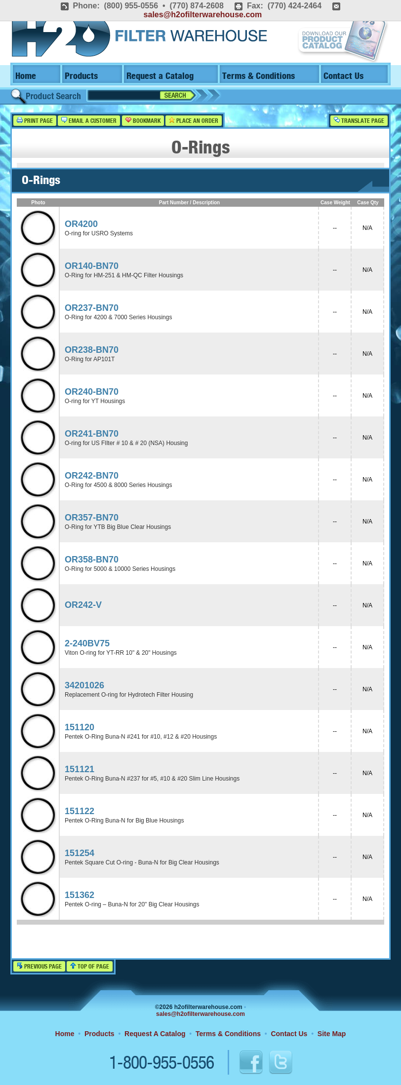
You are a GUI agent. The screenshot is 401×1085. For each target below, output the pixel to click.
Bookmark (142, 120)
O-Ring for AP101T (90, 359)
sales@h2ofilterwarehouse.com (203, 14)
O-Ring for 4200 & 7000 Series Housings (118, 317)
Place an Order (193, 120)
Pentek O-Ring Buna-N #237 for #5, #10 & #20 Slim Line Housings (152, 778)
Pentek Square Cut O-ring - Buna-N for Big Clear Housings (142, 862)
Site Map (332, 1034)
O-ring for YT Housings (95, 401)
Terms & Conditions (258, 76)
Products (81, 76)
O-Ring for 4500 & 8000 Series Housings (118, 485)
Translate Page (359, 120)
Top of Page (89, 966)
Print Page (35, 120)
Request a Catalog (160, 76)
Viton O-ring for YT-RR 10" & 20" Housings (121, 652)
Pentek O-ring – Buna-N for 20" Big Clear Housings (132, 904)
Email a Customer (89, 120)
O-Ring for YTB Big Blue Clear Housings (118, 527)
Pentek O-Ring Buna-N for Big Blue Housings (124, 820)
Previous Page (39, 966)
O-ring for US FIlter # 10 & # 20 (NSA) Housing (126, 443)
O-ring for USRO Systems (99, 233)
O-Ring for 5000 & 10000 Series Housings (120, 568)
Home (25, 76)
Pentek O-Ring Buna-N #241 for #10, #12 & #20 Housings (141, 736)
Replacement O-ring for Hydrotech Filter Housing (129, 694)
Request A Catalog (154, 1034)
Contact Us (343, 76)
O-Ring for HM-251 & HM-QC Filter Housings (124, 275)
